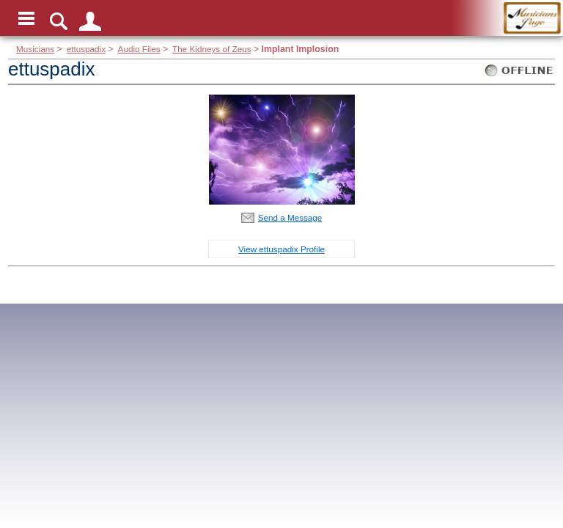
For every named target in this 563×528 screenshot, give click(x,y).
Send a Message (290, 217)
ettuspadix (86, 49)
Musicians (35, 49)
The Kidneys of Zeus (211, 49)
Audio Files (139, 49)
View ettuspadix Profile (281, 249)
